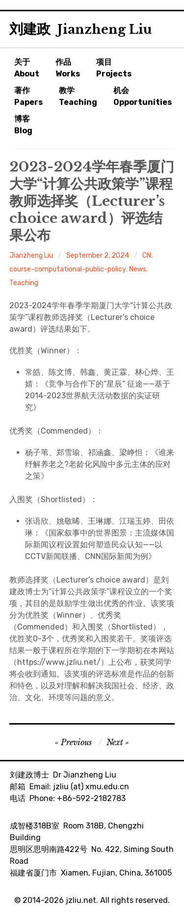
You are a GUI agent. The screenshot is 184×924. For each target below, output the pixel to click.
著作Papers (28, 96)
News (137, 269)
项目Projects (113, 67)
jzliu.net (81, 900)
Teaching (23, 283)
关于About (26, 67)
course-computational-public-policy (67, 269)
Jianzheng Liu (31, 255)
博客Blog (23, 124)
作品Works (67, 67)
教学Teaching (78, 96)
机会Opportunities (142, 96)
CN (146, 255)
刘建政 (80, 29)
